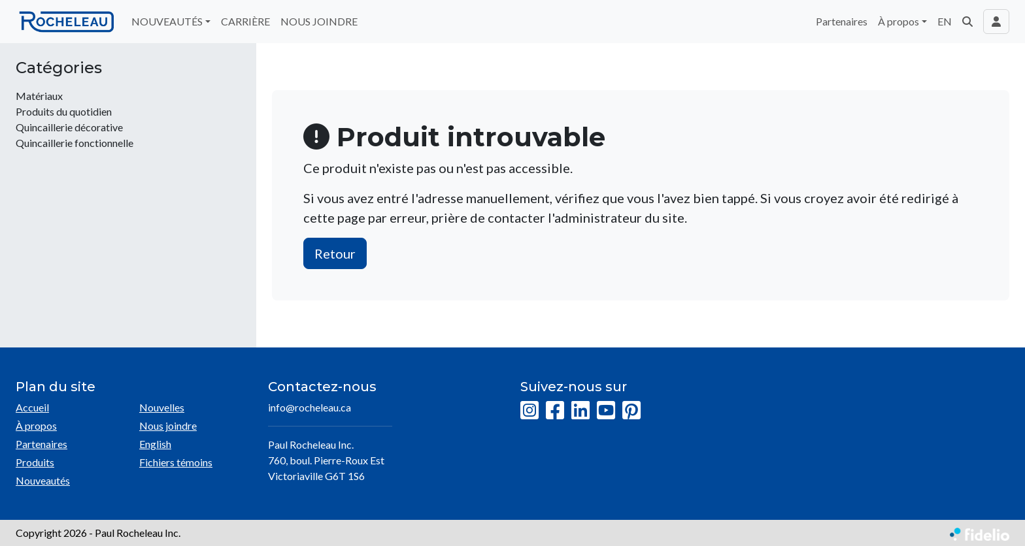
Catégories (59, 68)
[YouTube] (606, 411)
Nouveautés (43, 480)
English (155, 444)
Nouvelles (161, 407)
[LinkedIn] (580, 411)
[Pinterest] (631, 411)
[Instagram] (529, 411)
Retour (335, 253)
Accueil (32, 407)
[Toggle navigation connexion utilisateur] (996, 21)
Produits (35, 462)
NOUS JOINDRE (319, 21)
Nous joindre (168, 425)
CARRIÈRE (245, 21)
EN (944, 21)
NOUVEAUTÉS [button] (167, 21)
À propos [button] (898, 21)
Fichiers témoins (175, 462)
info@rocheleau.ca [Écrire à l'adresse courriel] (309, 407)
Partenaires (841, 21)
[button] (967, 21)
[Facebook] (555, 411)
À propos (36, 425)
